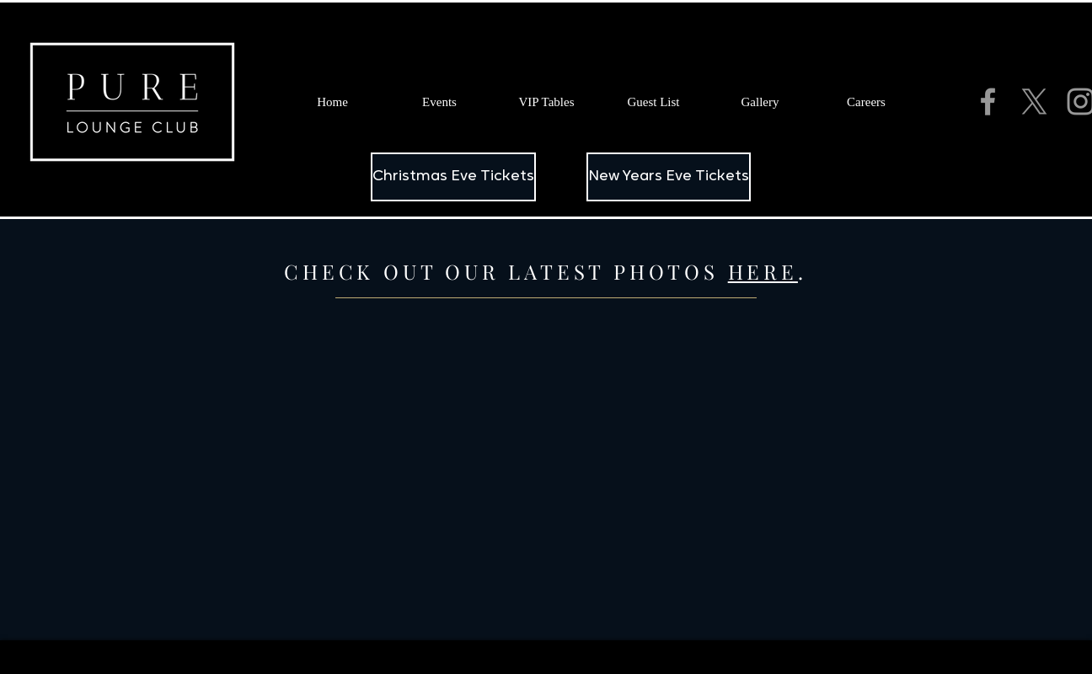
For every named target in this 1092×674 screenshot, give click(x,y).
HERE (763, 271)
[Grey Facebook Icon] (988, 101)
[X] (1034, 101)
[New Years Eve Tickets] (668, 176)
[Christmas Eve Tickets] (453, 176)
